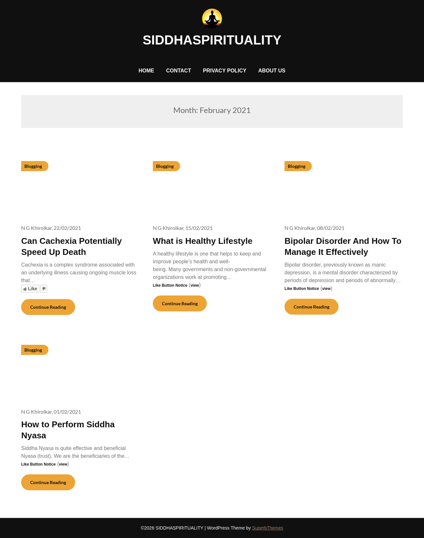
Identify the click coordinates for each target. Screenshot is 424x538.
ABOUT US (271, 70)
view (195, 285)
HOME (146, 70)
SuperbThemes (267, 528)
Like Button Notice (170, 285)
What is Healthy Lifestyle (202, 241)
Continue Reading (48, 307)
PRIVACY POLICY (224, 70)
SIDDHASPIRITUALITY (212, 40)
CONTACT (178, 70)
